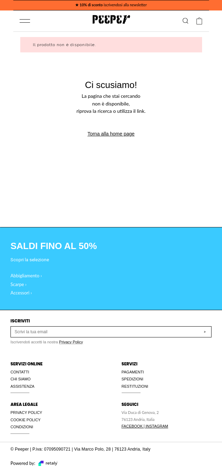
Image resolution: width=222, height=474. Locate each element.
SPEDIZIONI (132, 379)
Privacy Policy (71, 342)
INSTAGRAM (156, 426)
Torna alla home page (111, 134)
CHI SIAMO (20, 379)
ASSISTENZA (22, 386)
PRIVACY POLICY (26, 412)
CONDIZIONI (21, 427)
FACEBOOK (132, 426)
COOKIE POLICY (25, 420)
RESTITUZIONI (135, 386)
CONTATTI (19, 372)
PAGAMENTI (133, 372)
